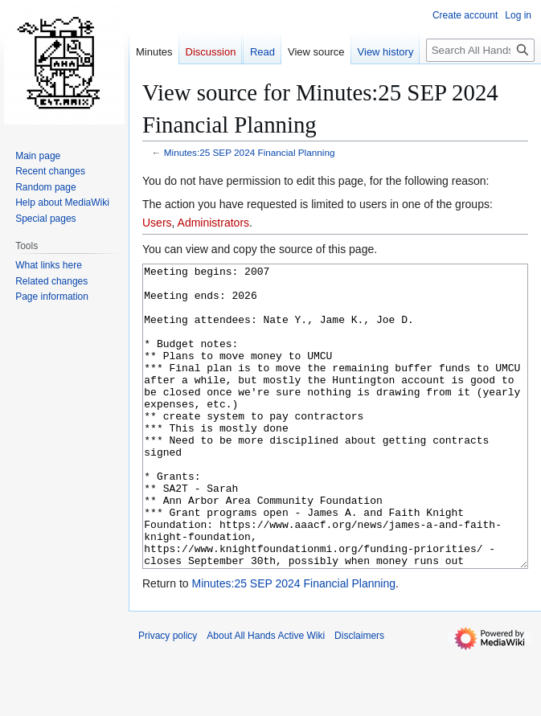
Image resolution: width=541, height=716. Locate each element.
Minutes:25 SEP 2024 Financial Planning (249, 152)
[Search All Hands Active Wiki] (480, 50)
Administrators (213, 222)
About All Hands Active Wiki (266, 696)
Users (157, 222)
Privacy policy (167, 696)
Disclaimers (359, 696)
